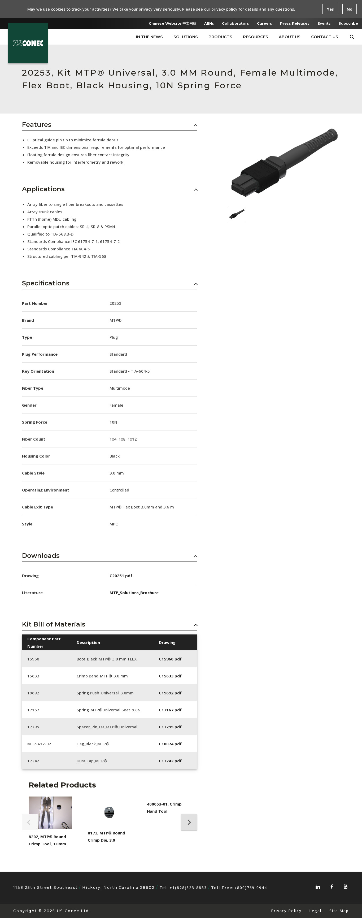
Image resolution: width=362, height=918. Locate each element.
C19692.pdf (170, 692)
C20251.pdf (121, 575)
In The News (149, 36)
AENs (209, 23)
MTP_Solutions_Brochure (134, 592)
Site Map (339, 910)
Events (324, 23)
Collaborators (235, 23)
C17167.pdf (170, 709)
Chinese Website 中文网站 (172, 23)
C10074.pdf (170, 743)
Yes (330, 9)
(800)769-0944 (251, 887)
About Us (289, 36)
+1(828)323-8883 (188, 887)
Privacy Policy (286, 910)
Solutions (185, 36)
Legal (315, 910)
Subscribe (348, 23)
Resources (255, 36)
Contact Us (324, 36)
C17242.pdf (170, 760)
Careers (264, 23)
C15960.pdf (170, 659)
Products (220, 36)
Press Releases (294, 23)
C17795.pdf (170, 726)
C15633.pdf (170, 675)
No (349, 9)
